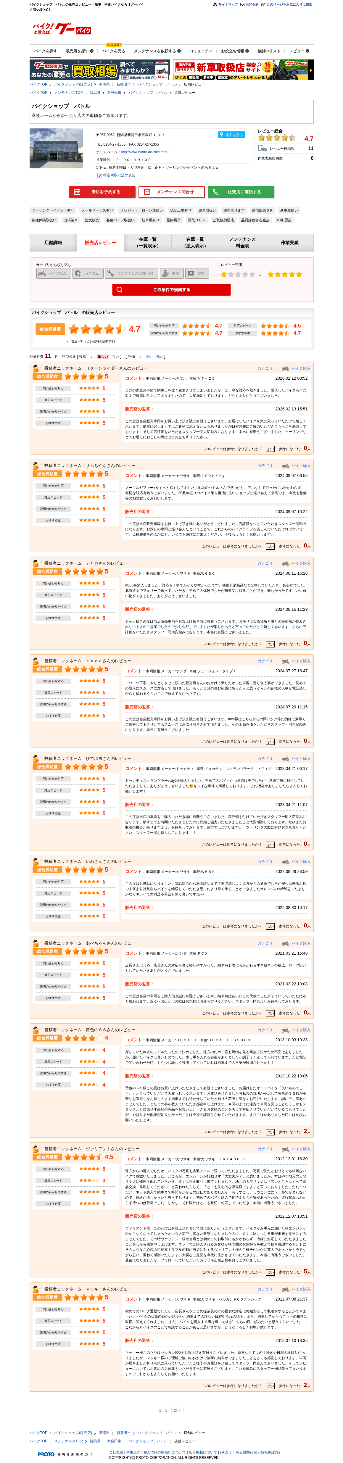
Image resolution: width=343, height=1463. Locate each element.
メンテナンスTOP (68, 93)
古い (115, 357)
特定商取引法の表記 (119, 175)
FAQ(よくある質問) (235, 1452)
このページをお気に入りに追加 (289, 4)
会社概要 (116, 1452)
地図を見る (234, 135)
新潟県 (104, 84)
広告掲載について (203, 1452)
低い (159, 357)
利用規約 (133, 1452)
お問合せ (252, 4)
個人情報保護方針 (268, 1452)
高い (149, 357)
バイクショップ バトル (157, 84)
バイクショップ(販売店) (73, 84)
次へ (177, 1410)
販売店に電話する (244, 191)
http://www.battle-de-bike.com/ (145, 152)
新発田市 (124, 84)
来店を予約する (105, 191)
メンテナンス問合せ (175, 191)
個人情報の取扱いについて (164, 1452)
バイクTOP (38, 84)
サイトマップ (228, 4)
